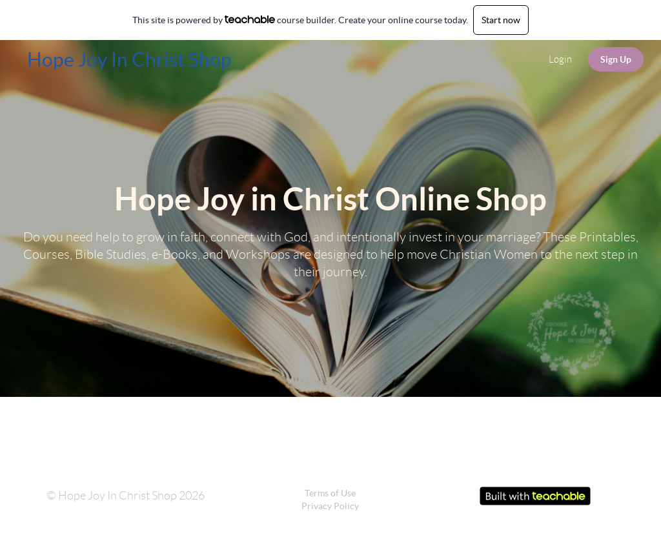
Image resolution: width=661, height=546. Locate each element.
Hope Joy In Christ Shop (129, 59)
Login (560, 59)
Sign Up (615, 59)
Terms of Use (330, 493)
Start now (501, 20)
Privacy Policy (330, 506)
